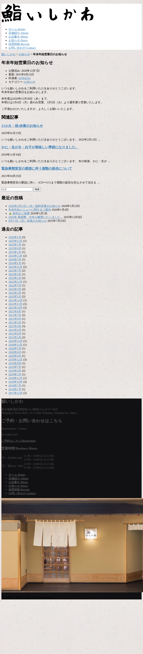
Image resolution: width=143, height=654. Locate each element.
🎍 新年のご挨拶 (19, 213)
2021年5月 (14, 322)
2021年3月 (14, 329)
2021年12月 (15, 300)
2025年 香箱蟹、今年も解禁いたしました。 (35, 217)
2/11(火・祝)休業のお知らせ (22, 126)
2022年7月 (14, 285)
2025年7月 (14, 244)
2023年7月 (14, 270)
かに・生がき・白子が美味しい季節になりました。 (40, 147)
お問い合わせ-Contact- (22, 47)
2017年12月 (15, 392)
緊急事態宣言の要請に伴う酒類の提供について (36, 168)
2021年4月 (14, 326)
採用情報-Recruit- (19, 44)
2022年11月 (15, 281)
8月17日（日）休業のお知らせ (27, 220)
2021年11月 (15, 303)
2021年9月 (14, 311)
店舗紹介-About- (18, 32)
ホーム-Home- (17, 29)
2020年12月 (15, 341)
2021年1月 (14, 337)
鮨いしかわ (8, 54)
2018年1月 (14, 389)
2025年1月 (14, 252)
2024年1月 (14, 263)
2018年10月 (15, 381)
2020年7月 (14, 348)
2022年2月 (14, 292)
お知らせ (24, 54)
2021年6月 (14, 318)
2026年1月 (14, 237)
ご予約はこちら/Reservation (18, 440)
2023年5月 (14, 274)
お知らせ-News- (18, 40)
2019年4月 (14, 370)
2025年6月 (14, 248)
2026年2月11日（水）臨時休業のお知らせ (34, 205)
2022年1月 (14, 296)
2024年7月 (14, 259)
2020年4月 (14, 355)
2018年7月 (14, 385)
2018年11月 (15, 378)
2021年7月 (14, 315)
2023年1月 (14, 278)
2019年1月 (14, 374)
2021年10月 (15, 307)
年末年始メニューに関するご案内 (29, 209)
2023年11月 (15, 266)
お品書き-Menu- (18, 36)
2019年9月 (14, 363)
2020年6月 (14, 352)
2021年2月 (14, 333)
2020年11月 (15, 344)
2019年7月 (14, 366)
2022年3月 (14, 289)
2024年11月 (15, 255)
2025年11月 (15, 240)
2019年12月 (15, 359)
